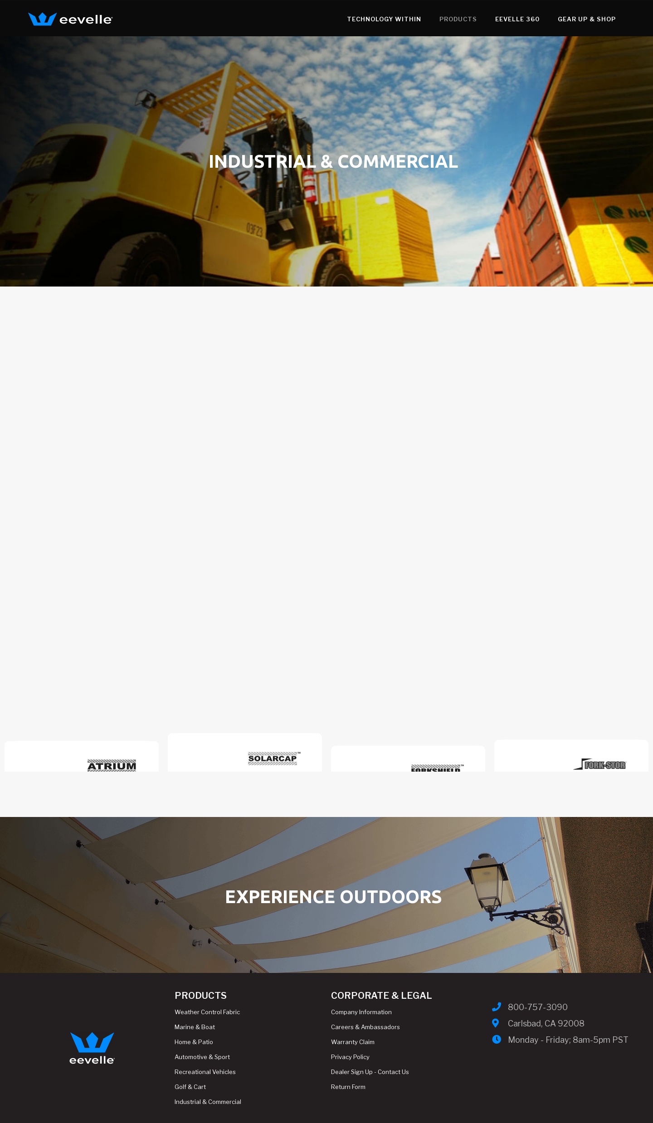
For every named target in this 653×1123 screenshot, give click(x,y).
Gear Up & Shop (547, 19)
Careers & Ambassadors (365, 1027)
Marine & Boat (195, 1027)
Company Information (361, 1012)
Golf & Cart (190, 1086)
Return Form (348, 1086)
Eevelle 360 (477, 19)
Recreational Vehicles (205, 1071)
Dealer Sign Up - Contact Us (370, 1071)
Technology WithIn (344, 19)
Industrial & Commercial (208, 1101)
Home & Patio (194, 1041)
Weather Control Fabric (207, 1012)
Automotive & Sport (202, 1056)
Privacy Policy (350, 1056)
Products (418, 19)
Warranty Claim (353, 1041)
